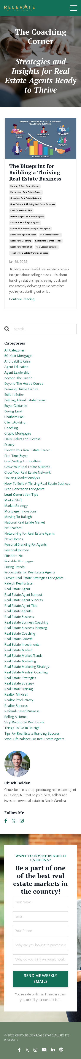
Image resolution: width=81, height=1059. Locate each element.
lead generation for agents (24, 489)
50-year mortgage (18, 356)
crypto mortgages (17, 433)
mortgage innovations (20, 511)
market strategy (16, 506)
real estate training (18, 689)
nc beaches (13, 528)
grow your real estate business (27, 467)
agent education (16, 367)
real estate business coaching (26, 622)
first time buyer (16, 456)
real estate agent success (23, 235)
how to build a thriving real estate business (32, 204)
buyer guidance (15, 406)
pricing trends (14, 567)
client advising (14, 422)
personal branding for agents (25, 223)
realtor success (16, 706)
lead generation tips (21, 210)
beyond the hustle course (23, 384)
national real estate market (24, 522)
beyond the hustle (18, 378)
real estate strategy (19, 683)
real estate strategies (46, 247)
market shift (13, 500)
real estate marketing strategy (26, 667)
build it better (14, 395)
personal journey (16, 550)
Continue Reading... (23, 299)
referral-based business (22, 711)
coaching (11, 428)
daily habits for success (22, 439)
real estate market (18, 650)
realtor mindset (15, 694)
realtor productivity (18, 700)
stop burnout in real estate (24, 722)
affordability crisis (17, 361)
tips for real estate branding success (29, 253)
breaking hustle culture (21, 389)
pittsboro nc (13, 556)
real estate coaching (20, 241)
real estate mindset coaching (26, 672)
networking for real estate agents (27, 216)
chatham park (14, 417)
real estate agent (17, 589)
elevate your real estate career (25, 192)
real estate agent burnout (23, 595)
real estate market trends (48, 241)
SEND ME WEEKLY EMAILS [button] (40, 979)
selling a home (15, 717)
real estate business (50, 235)
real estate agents (18, 611)
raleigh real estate (18, 583)
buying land (13, 411)
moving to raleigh (18, 517)
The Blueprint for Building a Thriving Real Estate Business (35, 172)
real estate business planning (25, 628)
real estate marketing (21, 247)
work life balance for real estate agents (34, 739)
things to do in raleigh (22, 728)
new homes (13, 539)
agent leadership (17, 372)
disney (9, 445)
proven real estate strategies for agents (30, 229)
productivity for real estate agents (29, 572)
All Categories (14, 350)
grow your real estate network (25, 198)
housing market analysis (22, 478)
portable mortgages (18, 561)
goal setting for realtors (22, 461)
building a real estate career (24, 186)
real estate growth (18, 639)
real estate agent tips (20, 606)
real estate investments (21, 645)
